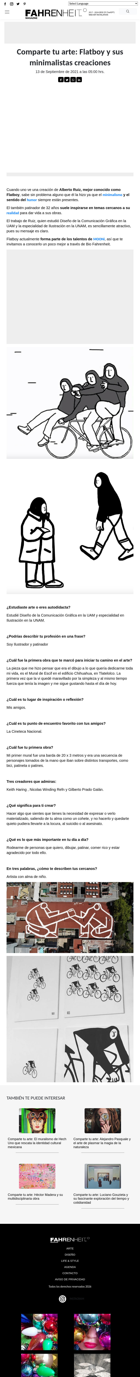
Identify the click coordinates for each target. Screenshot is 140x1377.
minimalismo (112, 195)
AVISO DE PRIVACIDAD (70, 1279)
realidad (13, 213)
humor (32, 200)
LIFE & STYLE (70, 1260)
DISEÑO (70, 1254)
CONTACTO (70, 1273)
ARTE (70, 1248)
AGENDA (70, 1266)
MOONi (99, 239)
